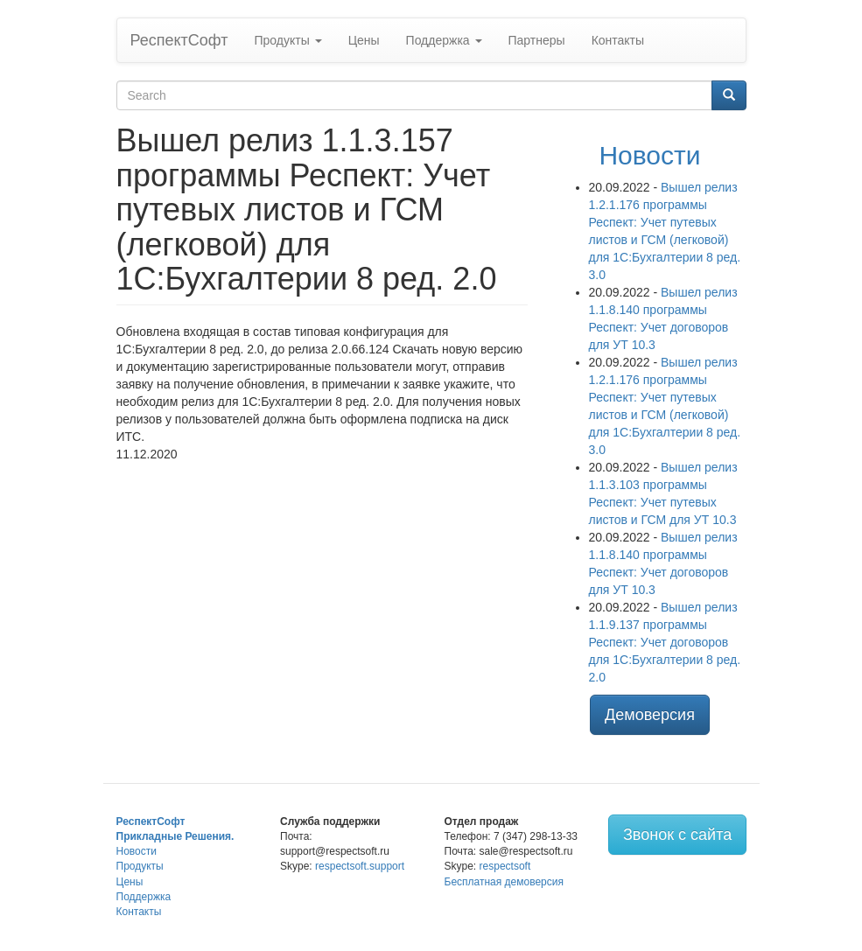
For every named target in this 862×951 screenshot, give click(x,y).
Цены (364, 40)
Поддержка (444, 40)
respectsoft (505, 866)
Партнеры (536, 40)
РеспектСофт (179, 40)
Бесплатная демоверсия (504, 882)
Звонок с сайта (677, 834)
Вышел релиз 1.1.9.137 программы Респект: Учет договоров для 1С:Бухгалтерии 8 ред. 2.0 (665, 642)
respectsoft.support (359, 866)
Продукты (287, 40)
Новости (649, 155)
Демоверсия (650, 715)
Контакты (618, 40)
